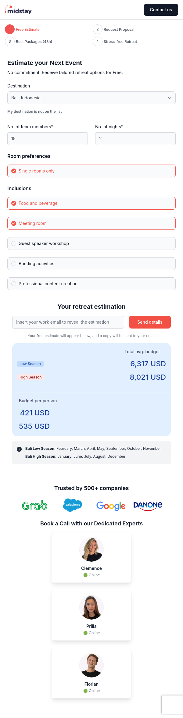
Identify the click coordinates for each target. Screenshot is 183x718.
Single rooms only (37, 170)
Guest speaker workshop (44, 243)
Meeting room (33, 223)
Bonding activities (36, 263)
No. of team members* (30, 126)
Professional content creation (48, 283)
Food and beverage (38, 203)
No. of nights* (109, 126)
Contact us (161, 9)
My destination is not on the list (34, 111)
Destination (18, 85)
